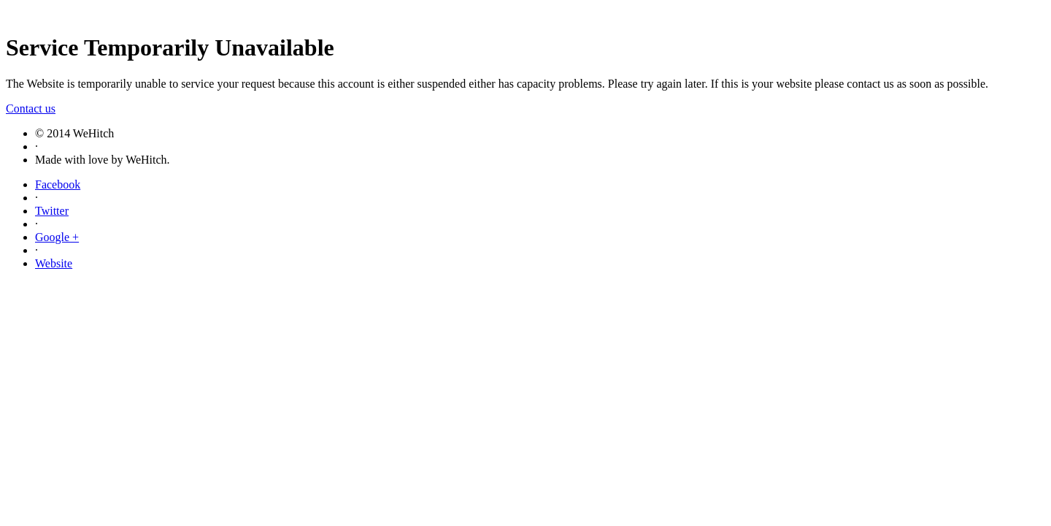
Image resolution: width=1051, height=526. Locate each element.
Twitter (52, 211)
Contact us (30, 108)
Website (53, 263)
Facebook (57, 184)
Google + (57, 237)
